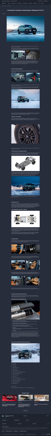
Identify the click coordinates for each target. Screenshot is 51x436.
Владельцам (35, 3)
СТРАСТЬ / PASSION (19, 3)
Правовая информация (21, 434)
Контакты (42, 3)
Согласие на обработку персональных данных (31, 434)
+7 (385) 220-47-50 (7, 416)
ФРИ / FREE (9, 3)
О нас (38, 3)
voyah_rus (34, 387)
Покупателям (30, 3)
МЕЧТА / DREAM (13, 3)
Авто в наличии (25, 3)
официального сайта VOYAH (25, 387)
